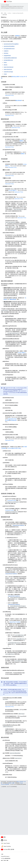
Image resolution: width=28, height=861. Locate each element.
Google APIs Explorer (5, 856)
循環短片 (22, 140)
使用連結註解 (13, 420)
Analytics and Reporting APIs (18, 13)
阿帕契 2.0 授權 (11, 783)
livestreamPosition (11, 500)
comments (6, 51)
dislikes (6, 53)
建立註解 (7, 420)
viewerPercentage (8, 71)
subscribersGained (8, 67)
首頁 (2, 13)
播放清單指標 (18, 100)
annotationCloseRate (9, 46)
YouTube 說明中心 (13, 190)
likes (5, 62)
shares (5, 64)
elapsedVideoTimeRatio (18, 525)
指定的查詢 (5, 14)
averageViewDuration (9, 48)
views (5, 74)
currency (6, 692)
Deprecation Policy (9, 95)
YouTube (9, 1)
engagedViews (7, 55)
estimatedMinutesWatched (10, 57)
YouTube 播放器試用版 (5, 858)
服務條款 (17, 35)
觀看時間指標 (13, 299)
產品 (5, 13)
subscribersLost (8, 69)
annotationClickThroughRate (11, 44)
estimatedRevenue (8, 60)
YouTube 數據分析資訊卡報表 (14, 448)
